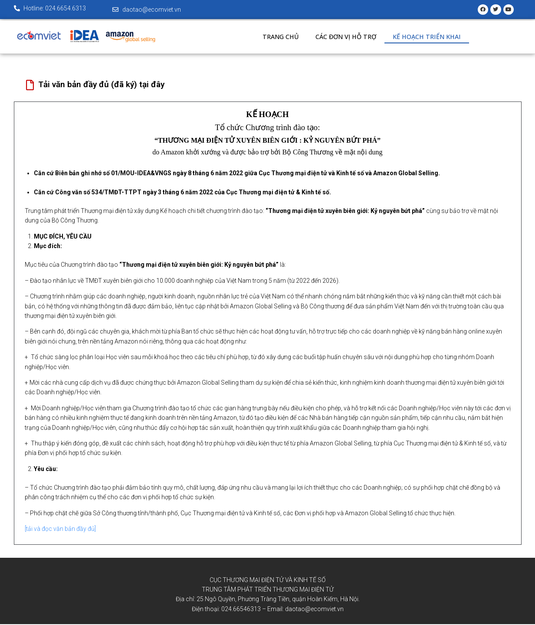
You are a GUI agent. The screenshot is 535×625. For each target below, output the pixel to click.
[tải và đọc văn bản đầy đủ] (60, 529)
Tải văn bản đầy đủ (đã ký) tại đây (101, 85)
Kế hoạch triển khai (429, 37)
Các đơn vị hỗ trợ (346, 37)
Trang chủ (278, 37)
